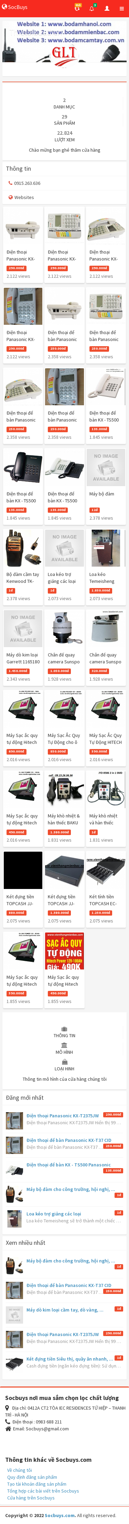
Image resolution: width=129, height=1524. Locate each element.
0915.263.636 (24, 183)
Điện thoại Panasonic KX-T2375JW (62, 1116)
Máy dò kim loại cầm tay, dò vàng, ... (65, 1310)
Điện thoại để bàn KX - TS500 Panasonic (68, 1165)
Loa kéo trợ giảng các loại (53, 1214)
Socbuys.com (60, 1515)
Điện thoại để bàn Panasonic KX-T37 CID (68, 1140)
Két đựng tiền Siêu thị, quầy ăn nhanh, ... (69, 1359)
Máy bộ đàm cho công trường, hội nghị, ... (70, 1189)
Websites (21, 197)
